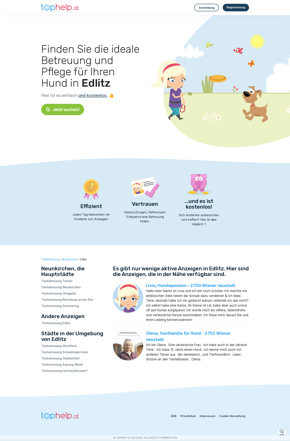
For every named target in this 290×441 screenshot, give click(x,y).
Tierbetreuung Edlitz (55, 323)
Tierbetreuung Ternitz (57, 281)
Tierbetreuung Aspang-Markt (62, 364)
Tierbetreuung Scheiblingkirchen (64, 352)
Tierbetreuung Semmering (60, 306)
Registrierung (236, 7)
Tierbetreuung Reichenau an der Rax (67, 299)
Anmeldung (206, 7)
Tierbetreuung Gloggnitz (58, 293)
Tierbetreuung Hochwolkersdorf (64, 371)
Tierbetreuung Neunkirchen (61, 287)
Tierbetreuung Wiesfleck (59, 346)
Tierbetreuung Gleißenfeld (60, 358)
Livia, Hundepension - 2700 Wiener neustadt (190, 285)
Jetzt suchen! (63, 109)
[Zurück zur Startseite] (60, 7)
